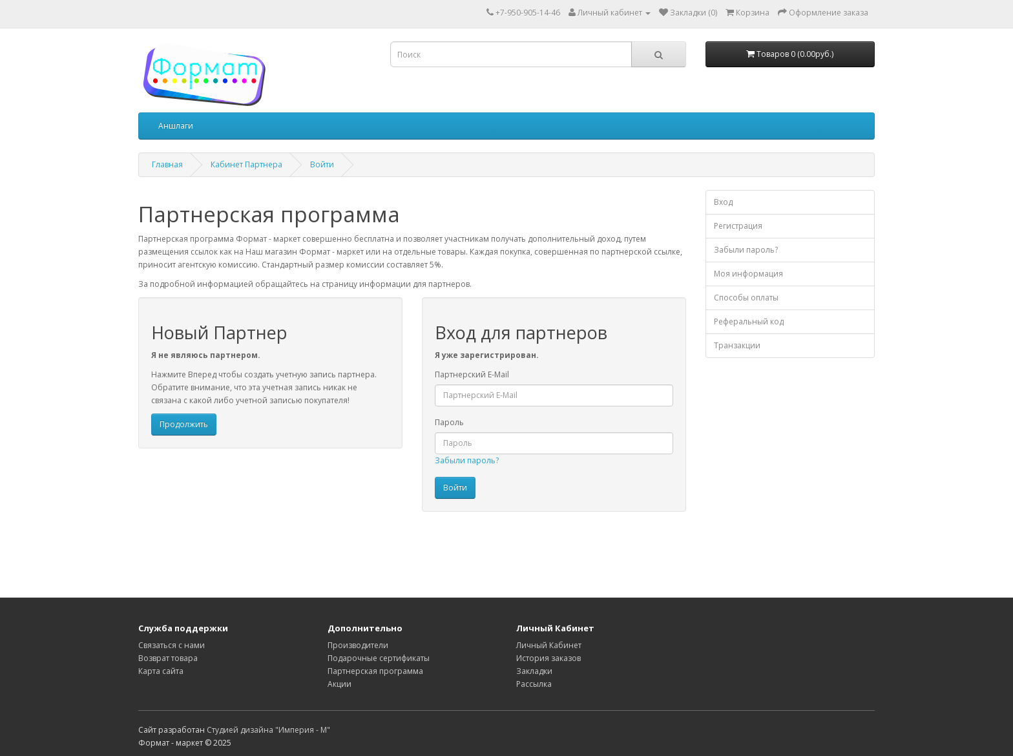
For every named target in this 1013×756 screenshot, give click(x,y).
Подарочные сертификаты (379, 658)
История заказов (548, 658)
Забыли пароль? (467, 460)
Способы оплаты (746, 297)
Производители (358, 645)
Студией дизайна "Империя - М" (268, 729)
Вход (723, 201)
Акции (339, 683)
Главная (167, 164)
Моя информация (748, 273)
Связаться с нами (171, 645)
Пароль (449, 422)
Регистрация (738, 225)
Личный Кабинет (548, 645)
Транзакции (737, 345)
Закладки (534, 671)
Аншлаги (175, 125)
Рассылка (534, 683)
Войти (322, 164)
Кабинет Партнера (246, 164)
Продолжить (184, 424)
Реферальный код (749, 321)
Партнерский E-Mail (472, 374)
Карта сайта (160, 671)
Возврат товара (168, 658)
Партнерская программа (375, 671)
